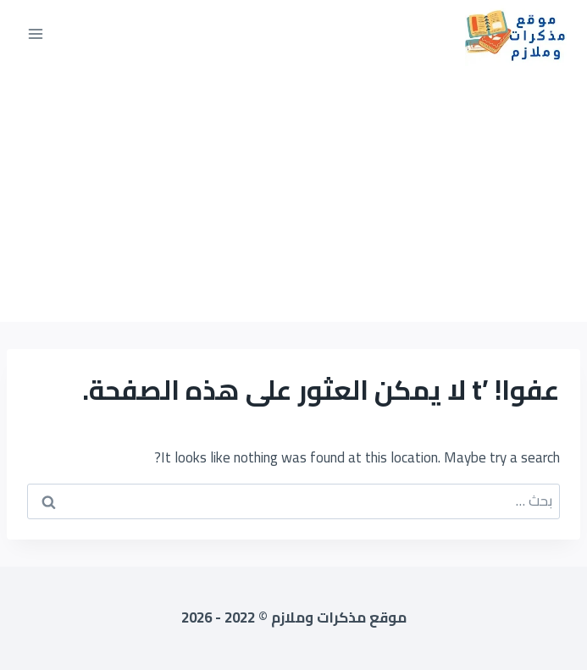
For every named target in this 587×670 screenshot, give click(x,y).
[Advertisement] (293, 194)
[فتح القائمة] (36, 33)
